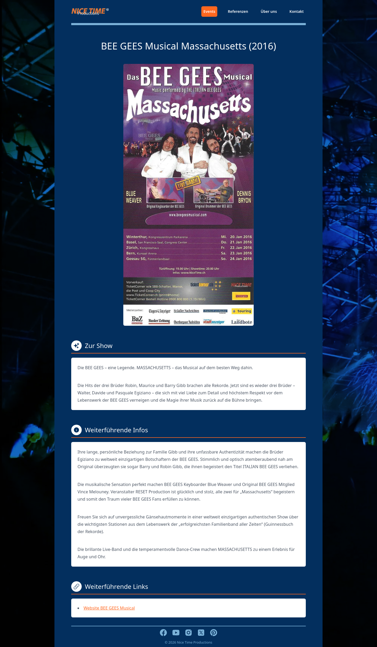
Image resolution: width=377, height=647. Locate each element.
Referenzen (238, 11)
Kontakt (297, 11)
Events (209, 11)
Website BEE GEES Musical (109, 608)
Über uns (269, 11)
